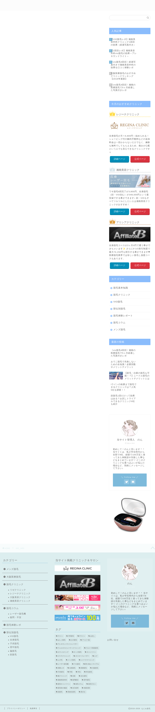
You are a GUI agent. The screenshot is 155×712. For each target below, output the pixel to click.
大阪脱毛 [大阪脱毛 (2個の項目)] (95, 668)
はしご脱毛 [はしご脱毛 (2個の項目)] (61, 640)
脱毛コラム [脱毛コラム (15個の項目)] (79, 684)
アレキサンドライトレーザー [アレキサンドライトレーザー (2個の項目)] (68, 644)
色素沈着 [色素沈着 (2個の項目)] (87, 688)
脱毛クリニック (121, 294)
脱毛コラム (119, 322)
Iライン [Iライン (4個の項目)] (60, 636)
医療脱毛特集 (127, 4)
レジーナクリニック (20, 593)
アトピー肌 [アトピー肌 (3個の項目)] (86, 640)
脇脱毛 (13, 651)
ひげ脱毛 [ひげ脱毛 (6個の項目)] (74, 640)
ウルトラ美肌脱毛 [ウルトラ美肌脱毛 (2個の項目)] (92, 648)
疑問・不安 (15, 617)
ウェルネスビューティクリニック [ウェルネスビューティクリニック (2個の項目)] (69, 648)
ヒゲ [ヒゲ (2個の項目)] (95, 656)
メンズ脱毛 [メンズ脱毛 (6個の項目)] (71, 660)
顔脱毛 (13, 654)
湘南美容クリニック (20, 601)
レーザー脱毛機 (18, 614)
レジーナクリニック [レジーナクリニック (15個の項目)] (87, 660)
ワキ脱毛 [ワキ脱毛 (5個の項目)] (77, 664)
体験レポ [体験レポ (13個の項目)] (61, 668)
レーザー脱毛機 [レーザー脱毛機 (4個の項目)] (63, 664)
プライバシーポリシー (16, 708)
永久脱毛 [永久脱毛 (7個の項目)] (84, 676)
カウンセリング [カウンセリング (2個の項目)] (63, 652)
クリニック (94, 4)
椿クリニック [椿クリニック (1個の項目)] (62, 676)
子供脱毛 (14, 643)
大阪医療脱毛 (14, 576)
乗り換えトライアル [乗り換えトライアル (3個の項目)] (92, 664)
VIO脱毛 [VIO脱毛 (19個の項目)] (71, 636)
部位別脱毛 (78, 4)
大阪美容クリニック (20, 597)
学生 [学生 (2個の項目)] (79, 672)
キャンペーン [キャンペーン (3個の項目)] (91, 652)
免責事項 (33, 708)
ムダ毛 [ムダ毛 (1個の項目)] (60, 660)
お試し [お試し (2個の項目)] (92, 636)
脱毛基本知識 (120, 287)
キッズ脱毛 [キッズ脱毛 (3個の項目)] (77, 652)
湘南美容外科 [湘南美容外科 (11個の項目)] (62, 680)
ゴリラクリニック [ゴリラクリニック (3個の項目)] (64, 656)
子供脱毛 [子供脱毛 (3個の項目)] (61, 672)
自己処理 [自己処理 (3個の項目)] (75, 688)
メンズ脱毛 (110, 4)
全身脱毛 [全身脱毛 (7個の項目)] (72, 668)
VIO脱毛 (118, 301)
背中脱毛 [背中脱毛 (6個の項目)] (87, 680)
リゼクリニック (18, 590)
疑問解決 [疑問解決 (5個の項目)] (75, 680)
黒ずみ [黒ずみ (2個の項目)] (83, 692)
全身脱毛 (14, 640)
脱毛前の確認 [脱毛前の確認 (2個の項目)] (62, 688)
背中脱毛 (14, 647)
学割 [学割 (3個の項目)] (70, 672)
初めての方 (44, 4)
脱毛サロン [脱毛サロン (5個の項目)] (92, 684)
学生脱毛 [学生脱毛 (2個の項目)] (89, 672)
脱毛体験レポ (61, 4)
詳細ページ (119, 159)
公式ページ (140, 159)
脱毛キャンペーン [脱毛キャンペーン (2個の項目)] (64, 684)
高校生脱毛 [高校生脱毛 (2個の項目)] (71, 692)
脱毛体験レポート (123, 315)
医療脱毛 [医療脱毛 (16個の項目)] (84, 668)
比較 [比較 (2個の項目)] (73, 676)
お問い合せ (113, 640)
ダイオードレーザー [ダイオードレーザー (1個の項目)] (82, 656)
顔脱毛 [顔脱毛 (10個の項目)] (60, 692)
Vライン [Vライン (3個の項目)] (82, 636)
